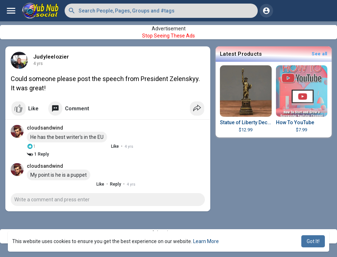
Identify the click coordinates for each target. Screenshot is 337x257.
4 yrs (38, 63)
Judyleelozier (51, 57)
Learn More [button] (206, 241)
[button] (161, 11)
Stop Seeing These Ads (168, 36)
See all (319, 53)
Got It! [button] (313, 241)
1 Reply (38, 154)
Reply (109, 184)
